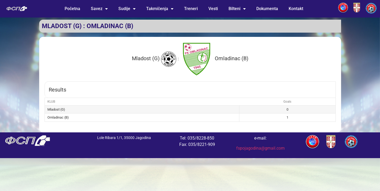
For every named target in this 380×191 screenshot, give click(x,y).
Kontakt (296, 8)
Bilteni (237, 9)
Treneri (191, 8)
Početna (72, 8)
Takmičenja (159, 9)
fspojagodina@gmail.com (260, 148)
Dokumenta (267, 8)
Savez (99, 9)
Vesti (213, 8)
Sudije (127, 9)
